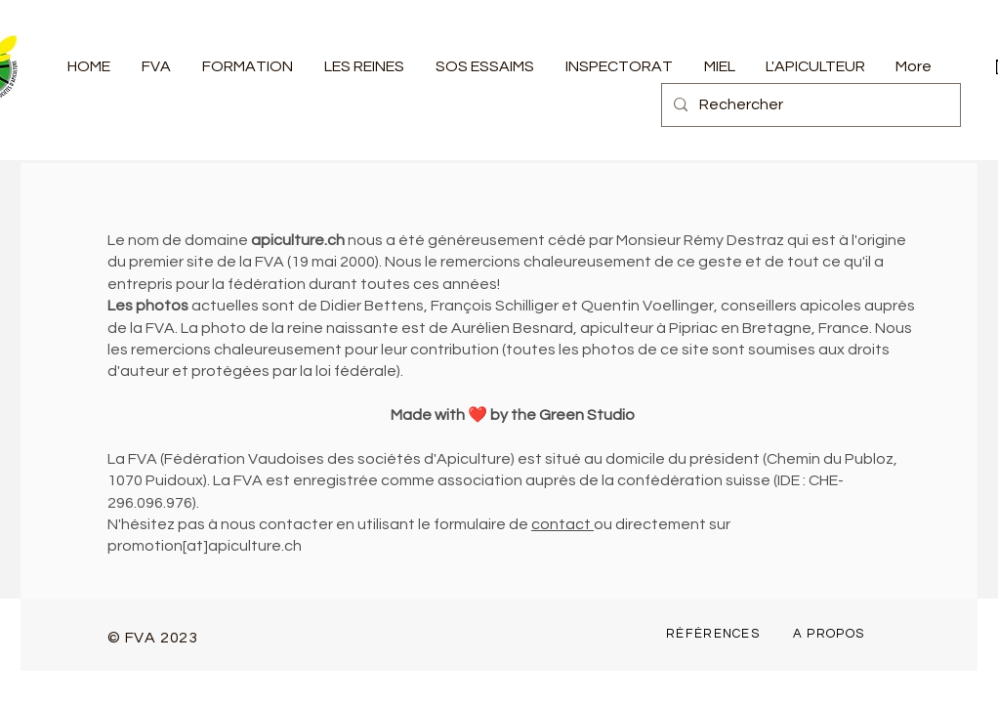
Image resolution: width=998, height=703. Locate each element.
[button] (156, 66)
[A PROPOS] (830, 633)
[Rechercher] (809, 105)
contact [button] (562, 524)
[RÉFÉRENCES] (714, 633)
